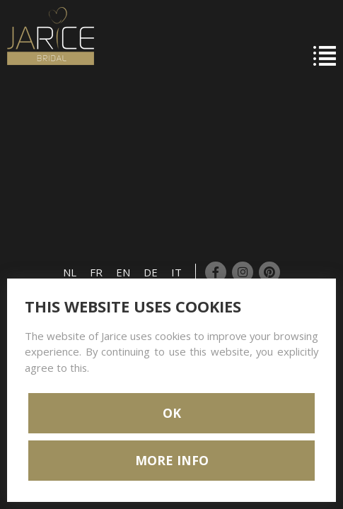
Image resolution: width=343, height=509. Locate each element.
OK (172, 412)
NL (69, 272)
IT (176, 272)
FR (96, 272)
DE (151, 272)
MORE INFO (172, 460)
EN (123, 272)
